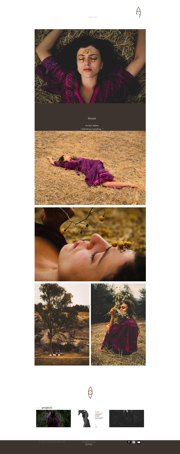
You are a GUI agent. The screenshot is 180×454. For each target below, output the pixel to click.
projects (47, 407)
